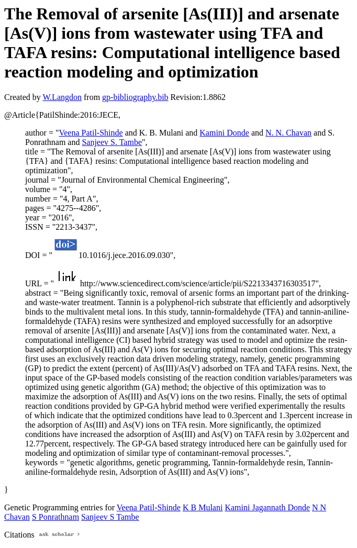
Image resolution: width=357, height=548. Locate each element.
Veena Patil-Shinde (90, 132)
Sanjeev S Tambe (110, 516)
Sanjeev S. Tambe (112, 142)
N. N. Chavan (288, 132)
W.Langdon (62, 97)
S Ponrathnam (55, 516)
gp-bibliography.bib (135, 97)
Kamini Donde (224, 132)
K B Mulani (202, 507)
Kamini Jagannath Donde (267, 507)
